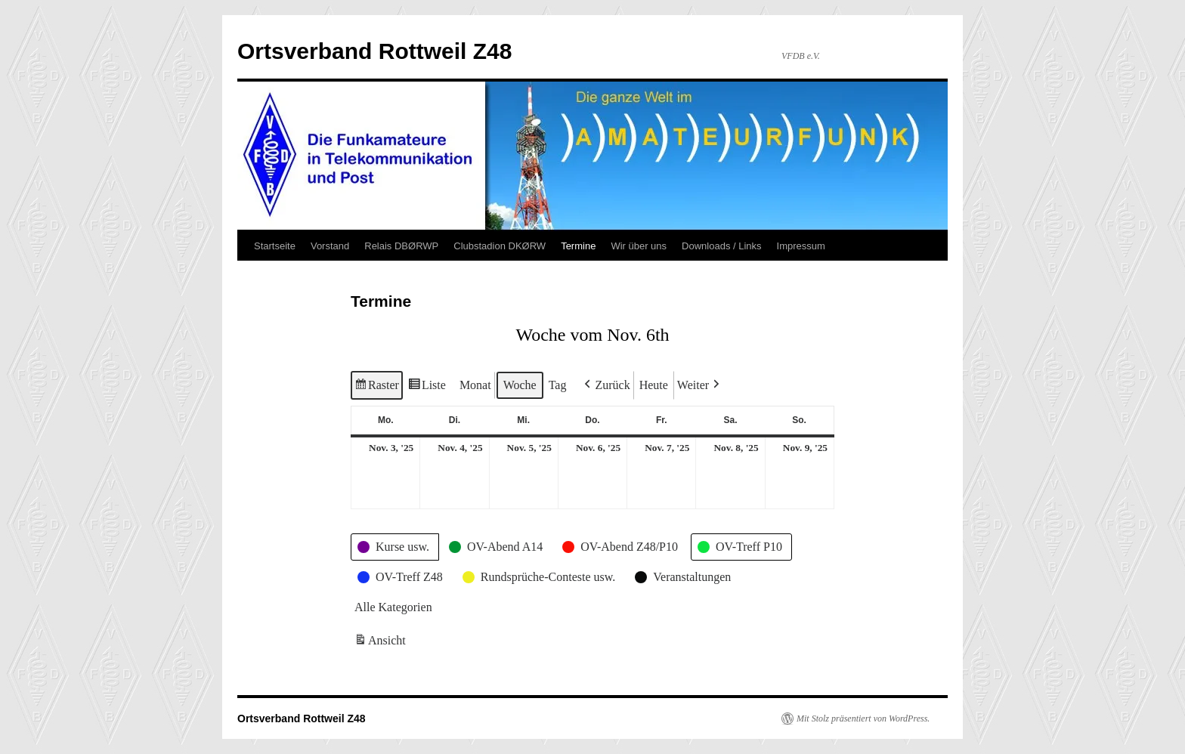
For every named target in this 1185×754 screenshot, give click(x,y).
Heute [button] (653, 385)
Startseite (274, 246)
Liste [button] (426, 387)
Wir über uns (639, 246)
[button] (605, 385)
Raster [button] (377, 387)
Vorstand (330, 246)
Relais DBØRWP (401, 246)
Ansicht (381, 643)
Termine (578, 246)
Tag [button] (558, 385)
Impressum (801, 246)
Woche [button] (520, 385)
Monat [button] (475, 385)
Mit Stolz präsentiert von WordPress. (863, 718)
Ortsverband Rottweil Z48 (374, 51)
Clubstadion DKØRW (499, 246)
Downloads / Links (722, 246)
